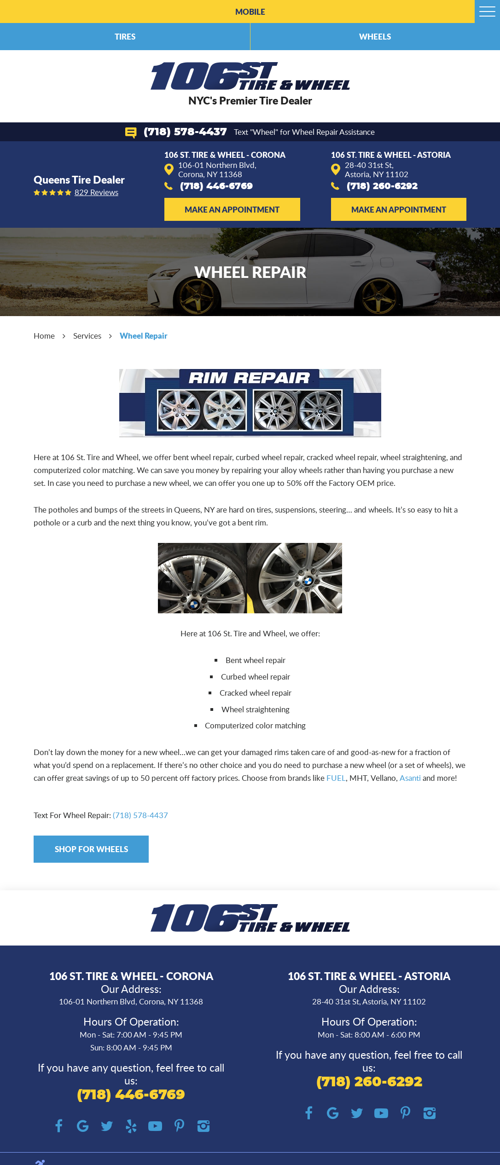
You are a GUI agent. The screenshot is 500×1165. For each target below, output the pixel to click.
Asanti (410, 778)
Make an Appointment (232, 209)
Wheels (375, 36)
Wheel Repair (143, 335)
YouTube (155, 1126)
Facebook (59, 1126)
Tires (125, 36)
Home (44, 335)
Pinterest (179, 1126)
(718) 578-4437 (185, 132)
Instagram (204, 1126)
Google (82, 1126)
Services (87, 335)
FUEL (336, 778)
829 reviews (96, 192)
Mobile (250, 11)
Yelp (131, 1126)
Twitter (107, 1126)
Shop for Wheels (91, 848)
